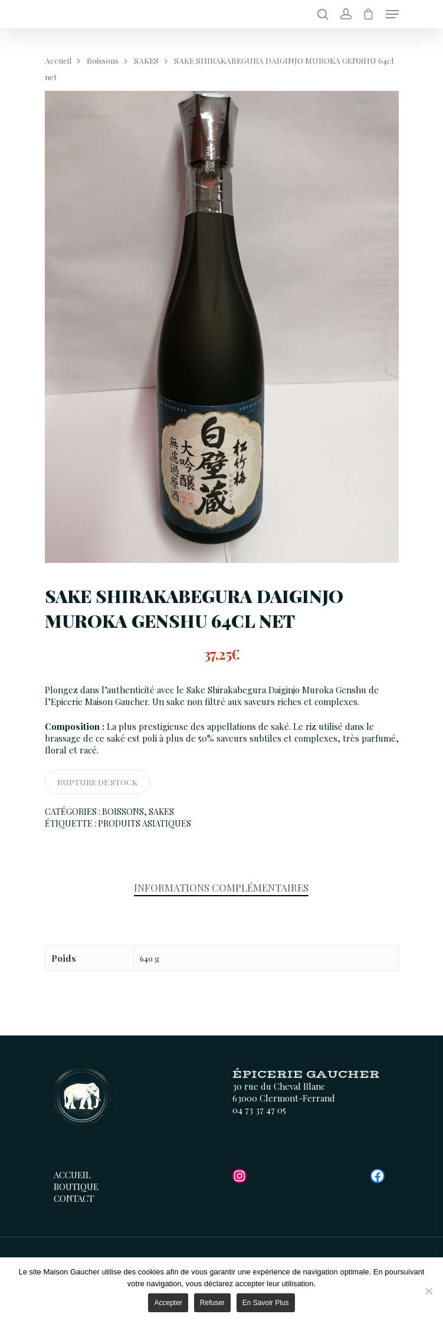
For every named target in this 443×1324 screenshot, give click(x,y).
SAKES (146, 60)
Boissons (103, 60)
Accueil (58, 60)
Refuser (212, 1303)
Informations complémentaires (221, 887)
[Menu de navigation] (392, 14)
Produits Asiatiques (144, 823)
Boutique (76, 1186)
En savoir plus (265, 1303)
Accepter (168, 1303)
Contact (74, 1198)
